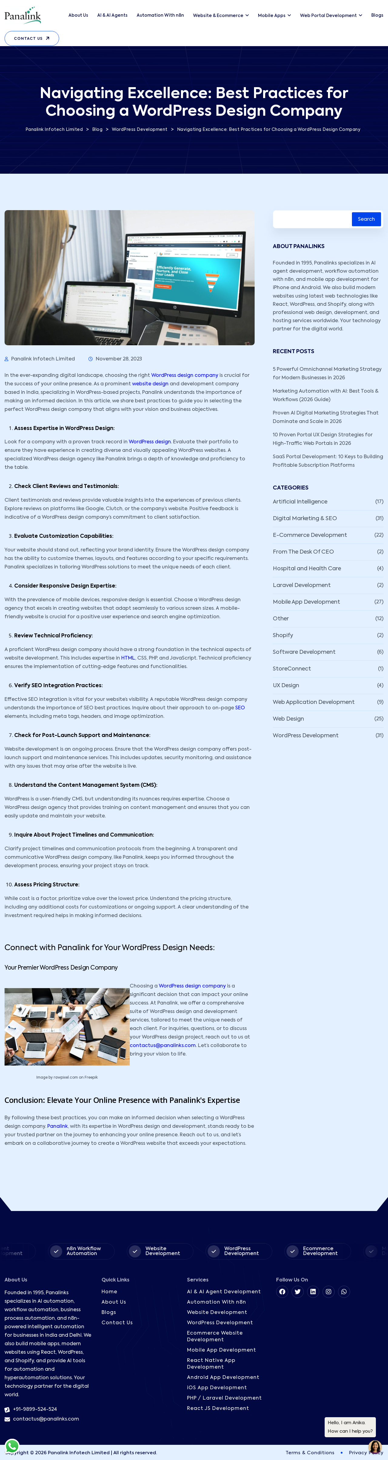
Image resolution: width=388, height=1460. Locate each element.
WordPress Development (306, 736)
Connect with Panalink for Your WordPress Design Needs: (110, 948)
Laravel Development (302, 585)
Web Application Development (314, 702)
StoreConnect (292, 669)
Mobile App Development (306, 602)
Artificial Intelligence (300, 502)
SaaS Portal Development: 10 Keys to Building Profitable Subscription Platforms (328, 461)
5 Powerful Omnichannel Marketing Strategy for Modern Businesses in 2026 (327, 373)
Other (281, 619)
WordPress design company (184, 375)
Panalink (57, 1126)
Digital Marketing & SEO (305, 518)
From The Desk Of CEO (303, 552)
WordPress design (150, 442)
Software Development (304, 652)
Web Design (288, 719)
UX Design (286, 685)
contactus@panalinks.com (163, 1045)
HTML (128, 658)
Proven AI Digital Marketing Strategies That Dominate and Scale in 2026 (326, 417)
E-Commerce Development (310, 535)
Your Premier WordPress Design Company (61, 968)
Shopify (283, 635)
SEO (240, 708)
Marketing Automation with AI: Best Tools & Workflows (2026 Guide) (326, 395)
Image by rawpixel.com (57, 1078)
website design (150, 384)
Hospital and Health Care (307, 568)
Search (366, 219)
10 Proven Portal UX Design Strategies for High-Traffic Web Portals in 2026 (323, 439)
